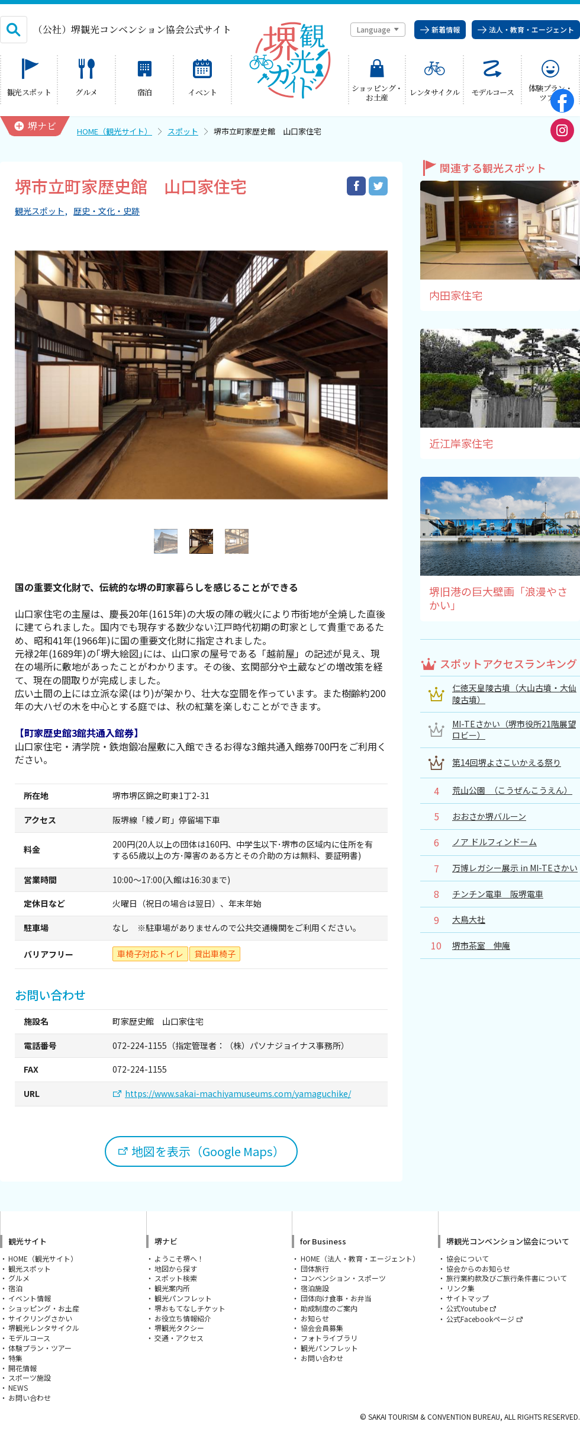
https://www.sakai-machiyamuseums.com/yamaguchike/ (238, 1093)
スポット (182, 131)
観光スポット (40, 211)
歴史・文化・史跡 (106, 211)
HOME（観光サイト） (114, 131)
